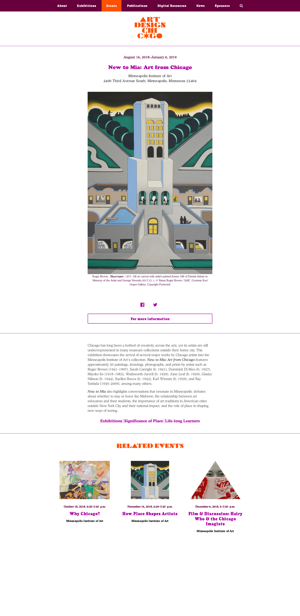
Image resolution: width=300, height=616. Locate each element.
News (200, 6)
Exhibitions (86, 6)
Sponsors (222, 6)
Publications (137, 6)
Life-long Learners (182, 421)
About (62, 6)
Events (111, 6)
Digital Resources (171, 6)
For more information (150, 319)
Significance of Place (143, 421)
